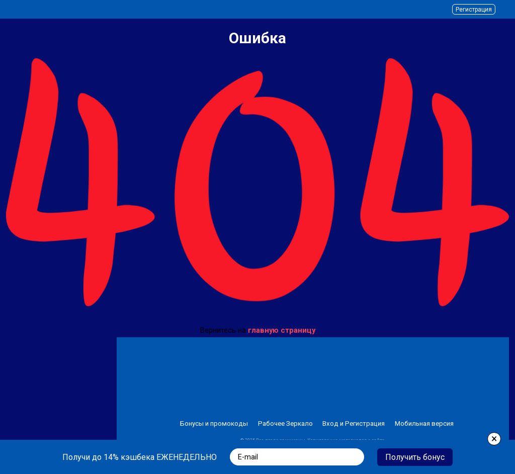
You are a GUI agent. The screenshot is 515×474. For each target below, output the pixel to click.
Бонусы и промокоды (214, 423)
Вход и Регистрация (353, 423)
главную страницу (281, 330)
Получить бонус (415, 457)
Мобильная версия (424, 423)
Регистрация (474, 9)
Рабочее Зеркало (285, 423)
